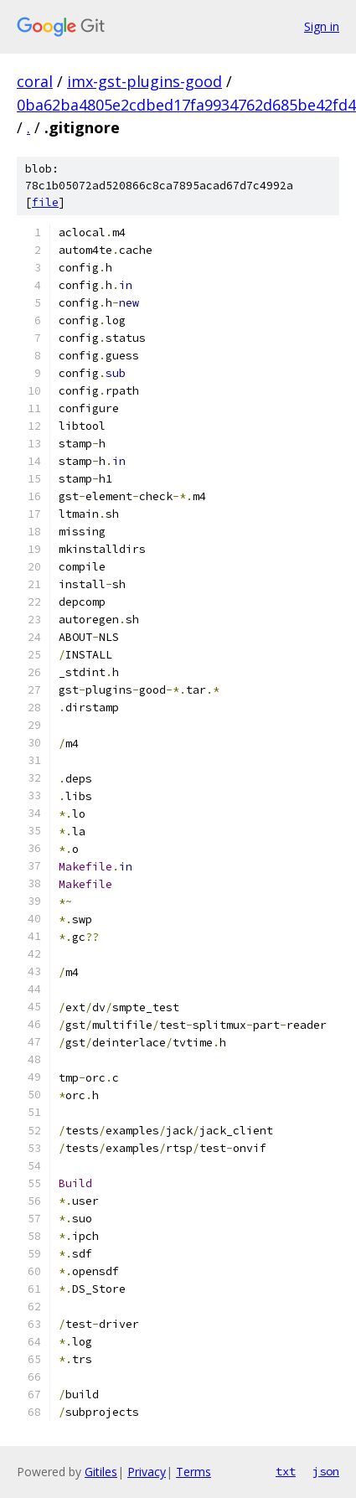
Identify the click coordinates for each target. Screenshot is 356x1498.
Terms (193, 1472)
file (45, 202)
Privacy (146, 1472)
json (325, 1471)
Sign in (321, 26)
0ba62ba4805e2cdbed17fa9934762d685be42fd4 (186, 105)
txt (286, 1471)
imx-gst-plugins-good (144, 81)
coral (35, 81)
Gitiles (101, 1472)
